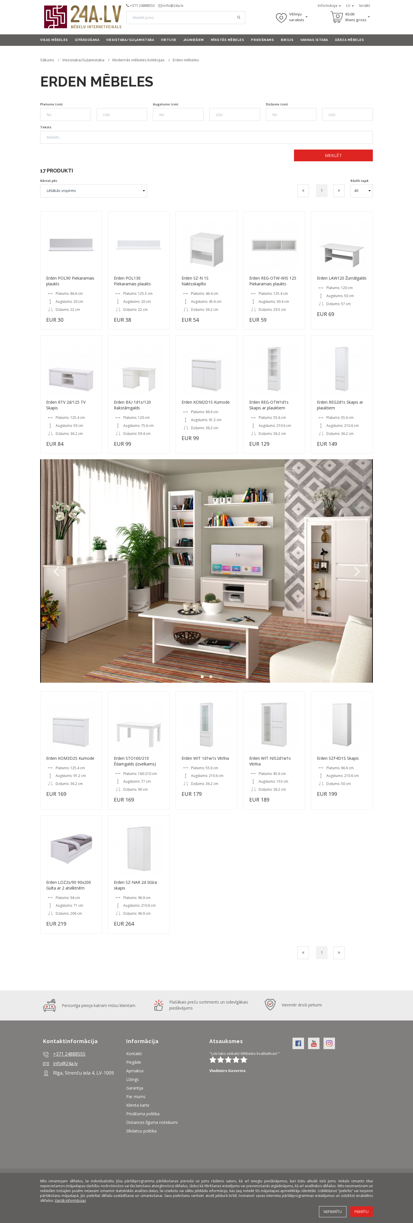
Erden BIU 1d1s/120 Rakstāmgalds (132, 405)
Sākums (47, 59)
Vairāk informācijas (70, 1200)
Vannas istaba (314, 40)
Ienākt (364, 5)
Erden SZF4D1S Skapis (338, 758)
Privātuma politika (142, 1113)
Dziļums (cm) (277, 104)
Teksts (45, 127)
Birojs (287, 40)
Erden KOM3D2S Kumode (70, 758)
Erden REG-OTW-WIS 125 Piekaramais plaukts (272, 280)
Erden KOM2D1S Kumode (206, 402)
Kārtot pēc (48, 180)
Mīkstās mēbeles (227, 40)
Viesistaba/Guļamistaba (130, 40)
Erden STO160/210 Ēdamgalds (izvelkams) (135, 761)
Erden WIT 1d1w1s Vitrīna (205, 758)
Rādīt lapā (359, 180)
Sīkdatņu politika (141, 1131)
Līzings (132, 1079)
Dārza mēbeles (349, 40)
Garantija (134, 1088)
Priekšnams (262, 40)
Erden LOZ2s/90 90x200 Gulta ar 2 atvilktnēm (68, 885)
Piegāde (133, 1062)
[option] (206, 571)
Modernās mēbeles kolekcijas (138, 59)
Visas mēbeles (54, 40)
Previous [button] (56, 571)
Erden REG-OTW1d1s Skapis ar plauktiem (269, 405)
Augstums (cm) (165, 104)
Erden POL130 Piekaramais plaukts (132, 280)
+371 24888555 (142, 5)
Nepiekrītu (333, 1211)
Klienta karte (137, 1105)
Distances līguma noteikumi (152, 1122)
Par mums (135, 1096)
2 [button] (211, 677)
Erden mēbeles (186, 59)
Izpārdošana (87, 40)
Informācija (329, 5)
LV (350, 5)
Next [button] (357, 571)
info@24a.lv (173, 5)
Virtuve (168, 40)
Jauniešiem (193, 40)
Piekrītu (361, 1211)
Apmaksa (134, 1070)
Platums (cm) (51, 104)
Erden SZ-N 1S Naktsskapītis (195, 280)
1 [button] (202, 677)
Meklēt (333, 155)
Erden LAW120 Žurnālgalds (342, 278)
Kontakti (134, 1053)
